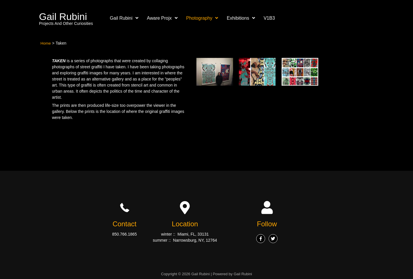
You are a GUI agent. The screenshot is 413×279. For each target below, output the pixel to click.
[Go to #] (259, 238)
